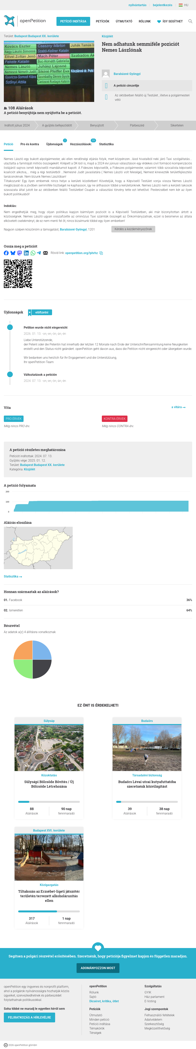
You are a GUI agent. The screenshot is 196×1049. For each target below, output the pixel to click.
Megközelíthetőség (157, 1028)
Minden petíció (99, 1019)
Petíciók (103, 21)
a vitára (177, 407)
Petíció (8, 144)
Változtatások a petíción (40, 374)
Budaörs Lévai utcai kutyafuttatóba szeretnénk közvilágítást (147, 784)
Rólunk (145, 21)
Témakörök (97, 1028)
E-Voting (150, 1001)
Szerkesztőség (154, 1024)
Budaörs (147, 721)
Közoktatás (49, 775)
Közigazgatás (49, 885)
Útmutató (124, 21)
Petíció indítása (73, 21)
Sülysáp (49, 721)
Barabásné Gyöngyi (127, 74)
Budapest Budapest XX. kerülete (36, 36)
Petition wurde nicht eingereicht (45, 327)
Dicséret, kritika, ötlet (104, 1001)
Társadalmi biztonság (147, 775)
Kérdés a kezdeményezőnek (133, 229)
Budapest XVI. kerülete (49, 830)
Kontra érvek (115, 419)
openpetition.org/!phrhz (84, 253)
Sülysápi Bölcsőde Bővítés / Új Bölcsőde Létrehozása (49, 784)
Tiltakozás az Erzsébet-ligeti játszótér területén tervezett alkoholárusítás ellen (49, 896)
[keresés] (190, 21)
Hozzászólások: (81, 142)
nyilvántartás (137, 5)
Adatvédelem (153, 1019)
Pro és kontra (29, 144)
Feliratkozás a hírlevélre (29, 1017)
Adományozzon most (98, 968)
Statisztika (106, 144)
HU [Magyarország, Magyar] (183, 5)
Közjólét (107, 36)
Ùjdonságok (54, 142)
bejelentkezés (162, 5)
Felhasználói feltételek (160, 1015)
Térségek (95, 1033)
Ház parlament (154, 997)
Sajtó (92, 997)
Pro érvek (14, 419)
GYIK (148, 992)
